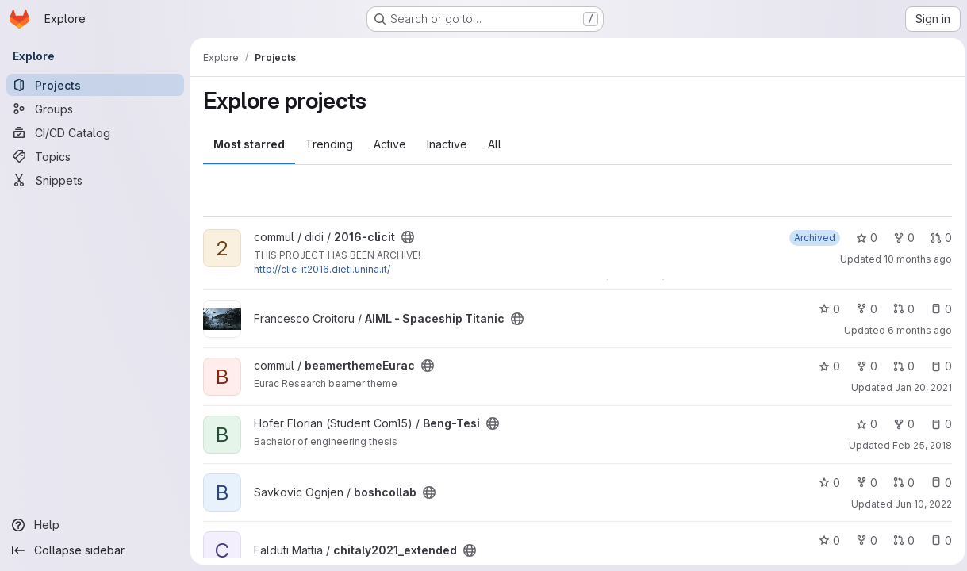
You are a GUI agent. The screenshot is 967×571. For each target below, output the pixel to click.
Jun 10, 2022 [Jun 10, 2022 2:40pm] (919, 504)
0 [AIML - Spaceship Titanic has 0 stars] (825, 309)
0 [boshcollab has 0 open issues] (937, 482)
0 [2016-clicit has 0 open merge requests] (937, 237)
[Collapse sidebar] (95, 550)
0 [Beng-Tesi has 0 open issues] (937, 424)
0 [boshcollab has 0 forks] (862, 482)
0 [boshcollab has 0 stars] (825, 482)
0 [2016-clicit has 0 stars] (862, 237)
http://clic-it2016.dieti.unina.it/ (322, 269)
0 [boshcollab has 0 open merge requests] (900, 482)
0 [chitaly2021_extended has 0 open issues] (937, 540)
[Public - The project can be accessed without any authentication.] (407, 237)
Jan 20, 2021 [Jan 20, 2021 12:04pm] (919, 387)
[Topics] (95, 156)
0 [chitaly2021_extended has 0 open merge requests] (900, 540)
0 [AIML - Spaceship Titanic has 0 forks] (862, 309)
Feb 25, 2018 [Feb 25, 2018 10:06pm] (918, 445)
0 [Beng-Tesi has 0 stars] (862, 424)
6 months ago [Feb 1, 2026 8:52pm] (916, 330)
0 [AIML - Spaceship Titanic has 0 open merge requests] (900, 309)
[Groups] (95, 109)
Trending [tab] (329, 144)
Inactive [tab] (447, 144)
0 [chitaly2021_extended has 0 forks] (862, 540)
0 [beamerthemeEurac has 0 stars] (825, 366)
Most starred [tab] (249, 144)
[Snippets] (95, 180)
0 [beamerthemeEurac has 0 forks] (862, 366)
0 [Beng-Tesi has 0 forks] (900, 424)
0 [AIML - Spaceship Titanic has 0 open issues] (937, 309)
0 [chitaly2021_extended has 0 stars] (825, 540)
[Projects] (95, 85)
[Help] (95, 525)
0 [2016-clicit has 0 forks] (900, 237)
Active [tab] (390, 144)
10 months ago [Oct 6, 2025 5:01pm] (914, 259)
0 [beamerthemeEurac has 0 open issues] (937, 366)
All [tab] (494, 144)
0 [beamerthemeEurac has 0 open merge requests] (900, 366)
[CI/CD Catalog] (95, 132)
